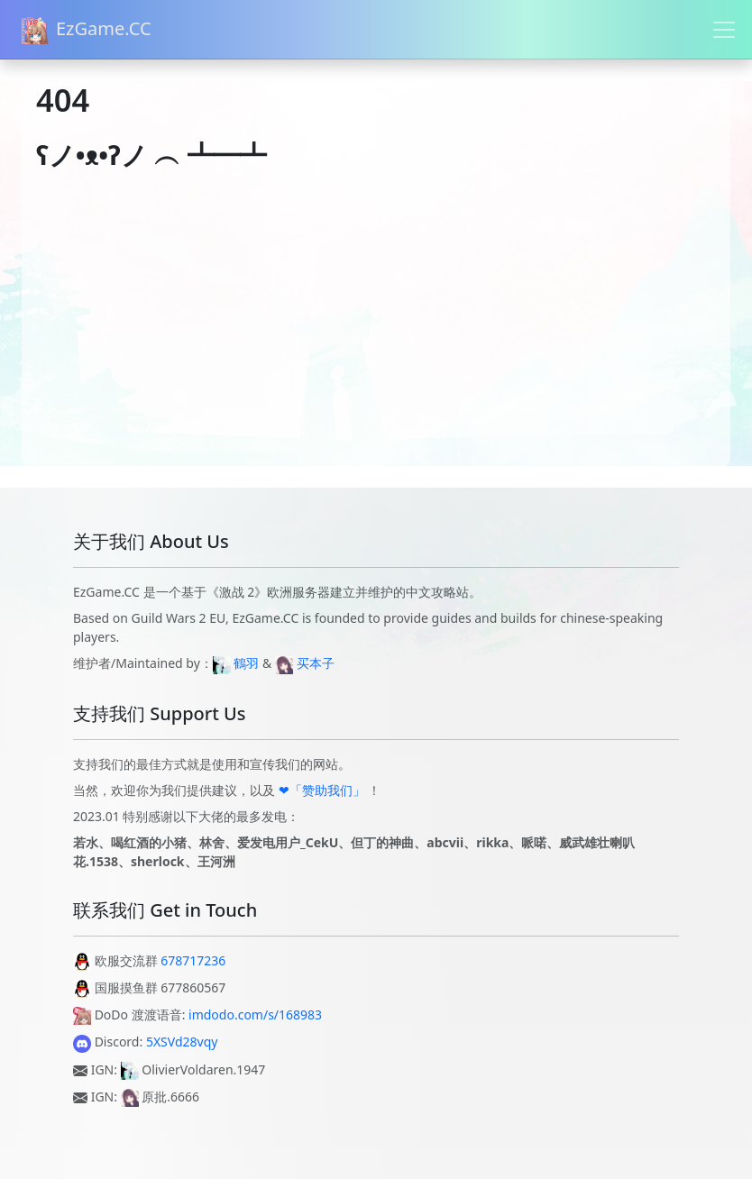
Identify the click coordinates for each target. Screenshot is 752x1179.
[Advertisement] (376, 340)
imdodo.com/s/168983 (255, 1014)
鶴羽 (246, 663)
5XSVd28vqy (182, 1041)
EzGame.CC (86, 30)
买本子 (316, 663)
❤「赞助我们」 (322, 790)
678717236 (192, 960)
